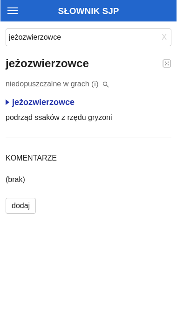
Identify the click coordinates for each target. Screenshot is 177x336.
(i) (95, 84)
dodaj (21, 206)
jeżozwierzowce (40, 102)
